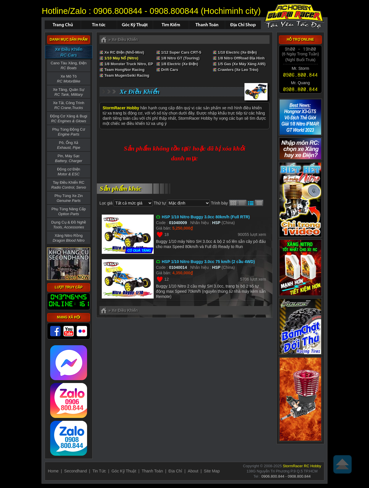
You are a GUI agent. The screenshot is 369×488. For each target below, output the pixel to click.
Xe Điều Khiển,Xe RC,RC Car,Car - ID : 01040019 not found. (294, 16)
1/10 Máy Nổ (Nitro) (121, 58)
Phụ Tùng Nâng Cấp (69, 211)
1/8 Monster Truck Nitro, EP (128, 64)
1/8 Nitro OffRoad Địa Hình (241, 58)
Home (53, 471)
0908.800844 (174, 11)
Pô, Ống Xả (68, 145)
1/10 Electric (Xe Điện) (237, 52)
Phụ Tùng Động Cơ (68, 131)
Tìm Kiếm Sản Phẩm (171, 24)
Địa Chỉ (175, 471)
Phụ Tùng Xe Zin (68, 198)
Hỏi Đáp (135, 24)
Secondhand (75, 471)
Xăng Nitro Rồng (69, 238)
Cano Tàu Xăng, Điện (69, 65)
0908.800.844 (300, 89)
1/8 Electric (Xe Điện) (179, 64)
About (193, 471)
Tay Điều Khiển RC (68, 184)
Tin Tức (99, 471)
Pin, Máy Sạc (68, 158)
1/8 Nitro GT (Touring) (180, 58)
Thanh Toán (207, 24)
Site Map (212, 471)
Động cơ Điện (68, 171)
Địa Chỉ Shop (243, 24)
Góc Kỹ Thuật (124, 471)
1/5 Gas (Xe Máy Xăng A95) (242, 64)
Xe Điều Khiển (68, 52)
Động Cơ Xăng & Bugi (68, 118)
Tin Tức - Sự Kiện (99, 24)
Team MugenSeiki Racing (126, 75)
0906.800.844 (300, 74)
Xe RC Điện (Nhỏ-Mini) (124, 52)
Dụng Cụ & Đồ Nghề (68, 224)
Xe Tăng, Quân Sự (68, 92)
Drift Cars (169, 69)
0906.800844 (117, 11)
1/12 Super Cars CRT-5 (181, 52)
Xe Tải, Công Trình (68, 105)
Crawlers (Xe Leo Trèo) (238, 69)
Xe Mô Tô (68, 78)
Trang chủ (63, 24)
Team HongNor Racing (124, 69)
